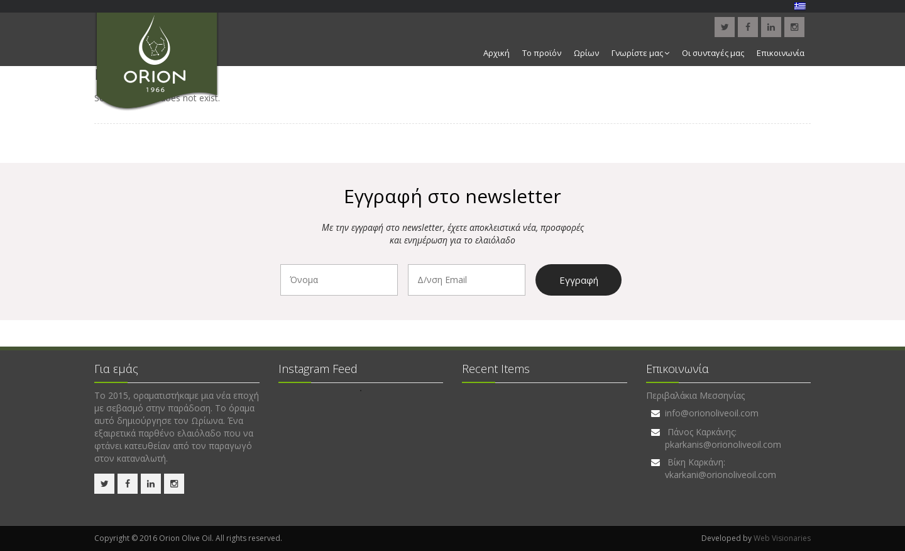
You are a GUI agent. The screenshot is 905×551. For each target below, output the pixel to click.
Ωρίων (586, 52)
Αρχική (496, 52)
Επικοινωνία (780, 52)
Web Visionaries (782, 538)
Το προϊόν (541, 52)
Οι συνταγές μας (713, 52)
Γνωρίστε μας (640, 52)
